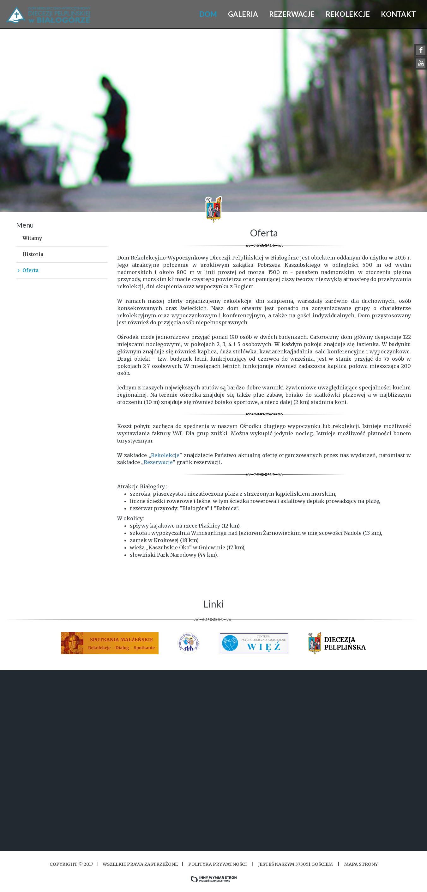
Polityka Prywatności (217, 864)
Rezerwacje (158, 462)
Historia (32, 254)
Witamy (32, 238)
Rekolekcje (165, 455)
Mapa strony (361, 864)
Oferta (30, 270)
